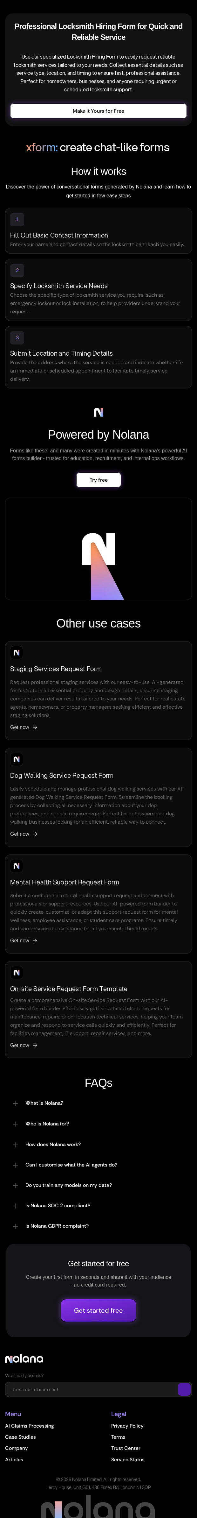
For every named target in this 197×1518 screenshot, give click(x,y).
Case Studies (20, 1437)
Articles (14, 1459)
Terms (118, 1437)
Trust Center (125, 1448)
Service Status (128, 1459)
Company (16, 1448)
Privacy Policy (127, 1425)
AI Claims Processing (29, 1425)
